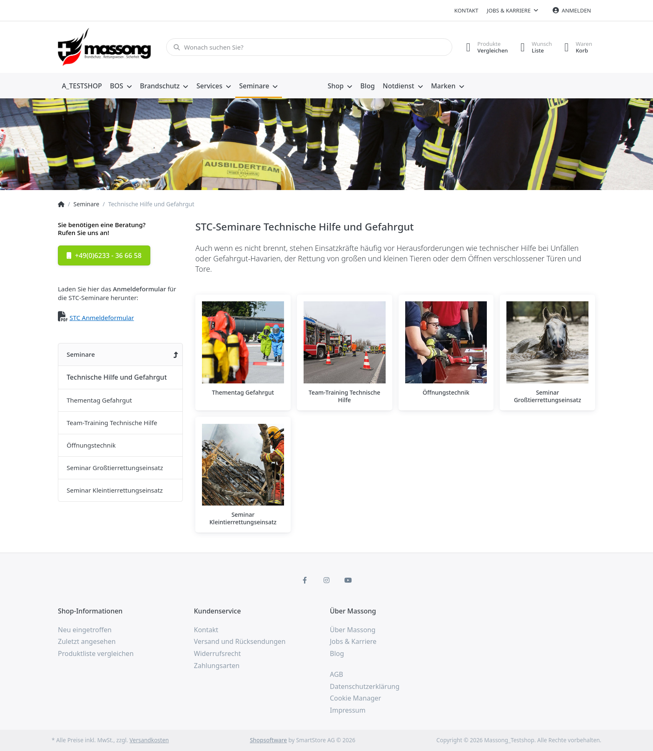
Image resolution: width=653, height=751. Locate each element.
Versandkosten (149, 740)
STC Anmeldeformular (102, 317)
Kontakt (466, 10)
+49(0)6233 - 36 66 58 (104, 255)
